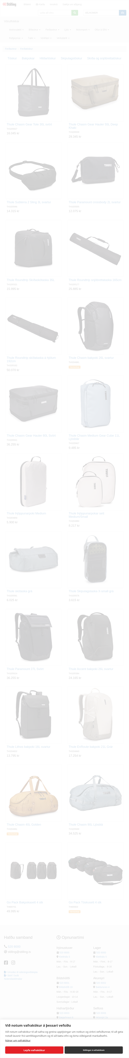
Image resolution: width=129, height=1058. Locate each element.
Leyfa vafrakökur (34, 1050)
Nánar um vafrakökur (18, 1040)
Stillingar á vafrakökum (94, 1050)
